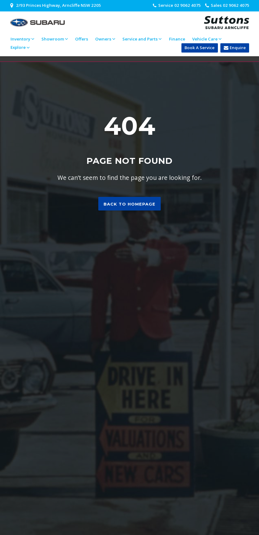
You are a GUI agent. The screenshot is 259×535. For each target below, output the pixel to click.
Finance (177, 39)
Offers (81, 39)
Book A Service (199, 47)
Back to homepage (129, 204)
